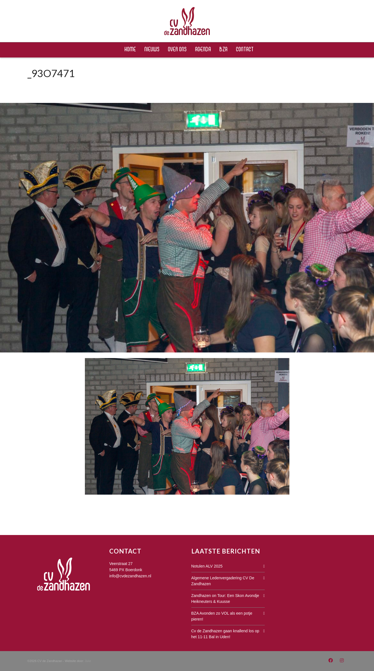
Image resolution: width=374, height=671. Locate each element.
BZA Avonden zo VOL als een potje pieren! (221, 616)
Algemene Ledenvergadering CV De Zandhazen (222, 581)
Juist (88, 661)
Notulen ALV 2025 (207, 566)
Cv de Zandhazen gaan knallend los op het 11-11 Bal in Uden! (225, 634)
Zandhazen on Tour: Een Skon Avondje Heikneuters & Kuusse (225, 598)
